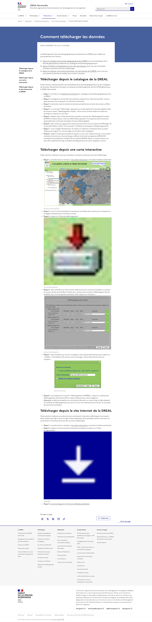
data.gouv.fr (126, 609)
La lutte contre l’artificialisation (86, 553)
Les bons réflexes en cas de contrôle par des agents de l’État (25, 554)
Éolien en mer (81, 562)
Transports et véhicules (44, 561)
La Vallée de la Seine (82, 573)
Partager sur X (48, 519)
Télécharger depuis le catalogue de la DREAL (26, 70)
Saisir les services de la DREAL (105, 533)
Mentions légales (59, 615)
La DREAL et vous (111, 16)
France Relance (61, 559)
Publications (47, 16)
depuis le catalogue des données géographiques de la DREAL (65, 61)
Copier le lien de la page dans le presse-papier (64, 519)
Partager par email (58, 519)
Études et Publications (63, 552)
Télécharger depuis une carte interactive (26, 80)
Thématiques (33, 16)
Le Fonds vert (81, 566)
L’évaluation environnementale (65, 537)
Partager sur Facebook (42, 519)
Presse (75, 16)
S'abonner (103, 518)
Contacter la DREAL (23, 545)
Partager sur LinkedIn (53, 519)
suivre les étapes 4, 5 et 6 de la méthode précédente (70, 504)
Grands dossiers (62, 16)
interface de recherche (69, 94)
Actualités (83, 16)
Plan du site (21, 615)
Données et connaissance (42, 21)
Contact (130, 4)
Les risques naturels (43, 558)
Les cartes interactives (79, 159)
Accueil (20, 21)
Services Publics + (102, 542)
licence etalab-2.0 (57, 619)
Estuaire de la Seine (82, 569)
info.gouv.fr (80, 609)
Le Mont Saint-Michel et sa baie (86, 576)
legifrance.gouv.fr (112, 609)
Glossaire (29, 615)
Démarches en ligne (96, 16)
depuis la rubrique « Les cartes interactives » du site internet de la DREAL (70, 71)
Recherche (132, 9)
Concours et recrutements (64, 562)
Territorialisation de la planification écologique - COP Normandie (85, 535)
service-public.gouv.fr (95, 609)
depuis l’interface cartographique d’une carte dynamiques (64, 66)
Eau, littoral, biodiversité (44, 545)
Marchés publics (61, 555)
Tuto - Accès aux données (59, 21)
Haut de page (125, 521)
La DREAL (21, 16)
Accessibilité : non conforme (44, 615)
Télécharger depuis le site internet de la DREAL (26, 89)
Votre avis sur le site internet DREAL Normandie (80, 615)
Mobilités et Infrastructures (45, 548)
